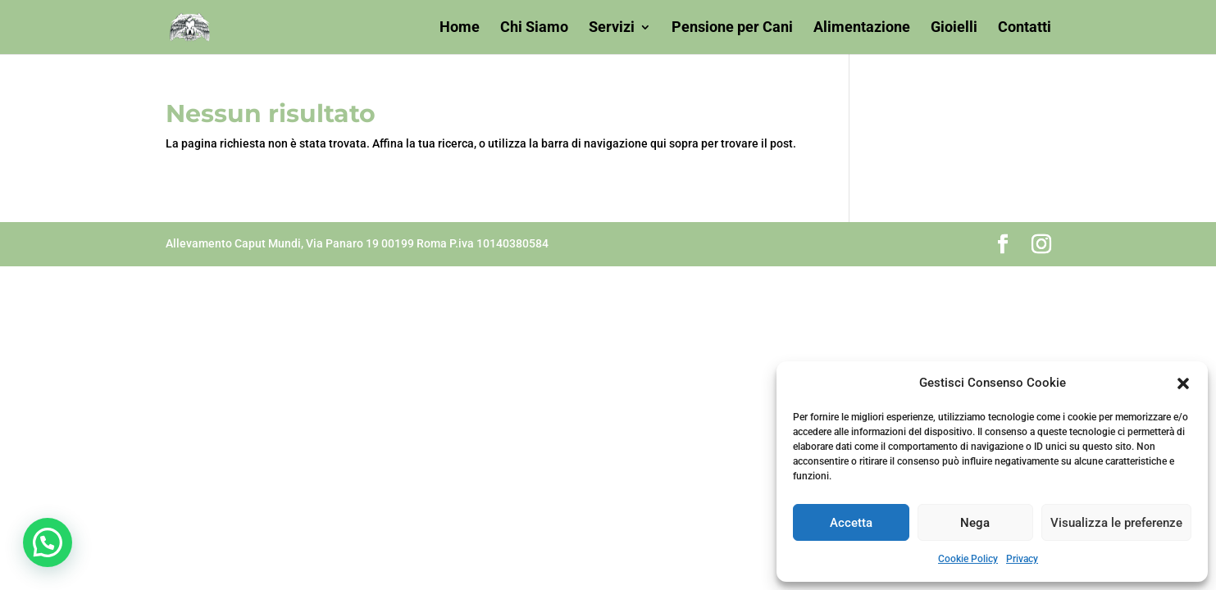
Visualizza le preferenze (1116, 522)
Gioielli (954, 28)
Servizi (612, 28)
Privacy (1022, 559)
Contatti (1024, 28)
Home (459, 28)
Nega (975, 522)
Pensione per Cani (732, 28)
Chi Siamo (534, 28)
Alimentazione (861, 28)
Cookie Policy (968, 559)
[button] (1183, 383)
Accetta (851, 522)
